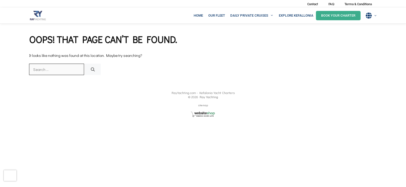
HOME (198, 15)
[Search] (93, 69)
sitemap (203, 105)
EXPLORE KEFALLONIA (296, 15)
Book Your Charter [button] (338, 15)
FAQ (331, 4)
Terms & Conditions (358, 4)
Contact (312, 4)
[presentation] (10, 175)
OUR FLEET (216, 15)
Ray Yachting (209, 97)
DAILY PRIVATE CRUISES (253, 15)
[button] (272, 15)
